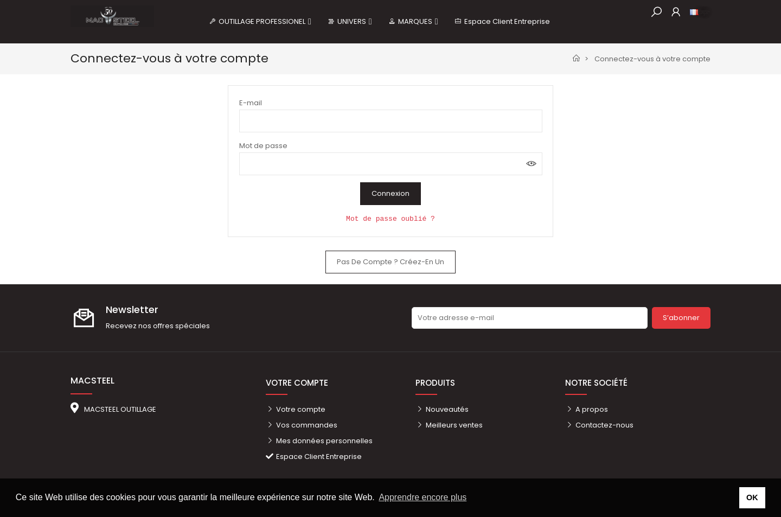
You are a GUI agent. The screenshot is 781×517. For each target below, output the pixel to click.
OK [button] (752, 497)
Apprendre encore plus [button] (422, 497)
